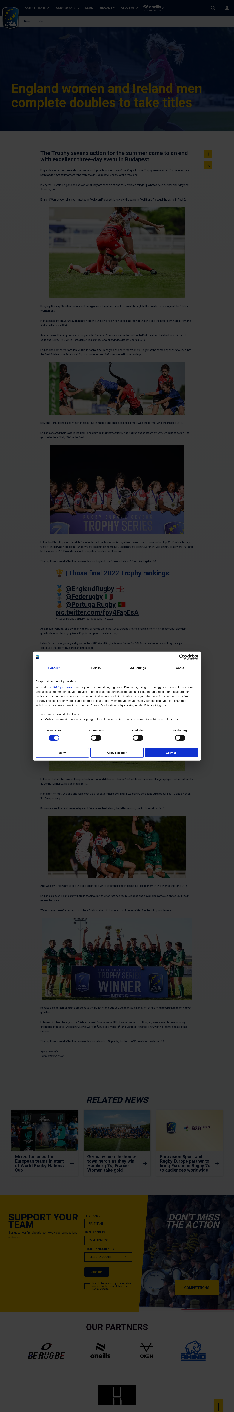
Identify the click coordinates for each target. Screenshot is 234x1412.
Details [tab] (96, 668)
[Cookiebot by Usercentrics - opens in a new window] (182, 657)
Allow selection (117, 752)
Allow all (171, 752)
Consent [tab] (54, 668)
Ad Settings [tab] (138, 668)
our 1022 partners (59, 687)
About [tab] (180, 668)
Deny (62, 752)
